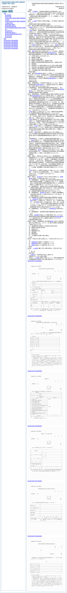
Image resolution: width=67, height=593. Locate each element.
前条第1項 (43, 192)
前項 (30, 30)
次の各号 (39, 176)
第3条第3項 (39, 73)
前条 (33, 51)
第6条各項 (34, 243)
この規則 (34, 11)
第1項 (34, 45)
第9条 (33, 245)
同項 (31, 200)
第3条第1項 (53, 208)
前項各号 (36, 215)
